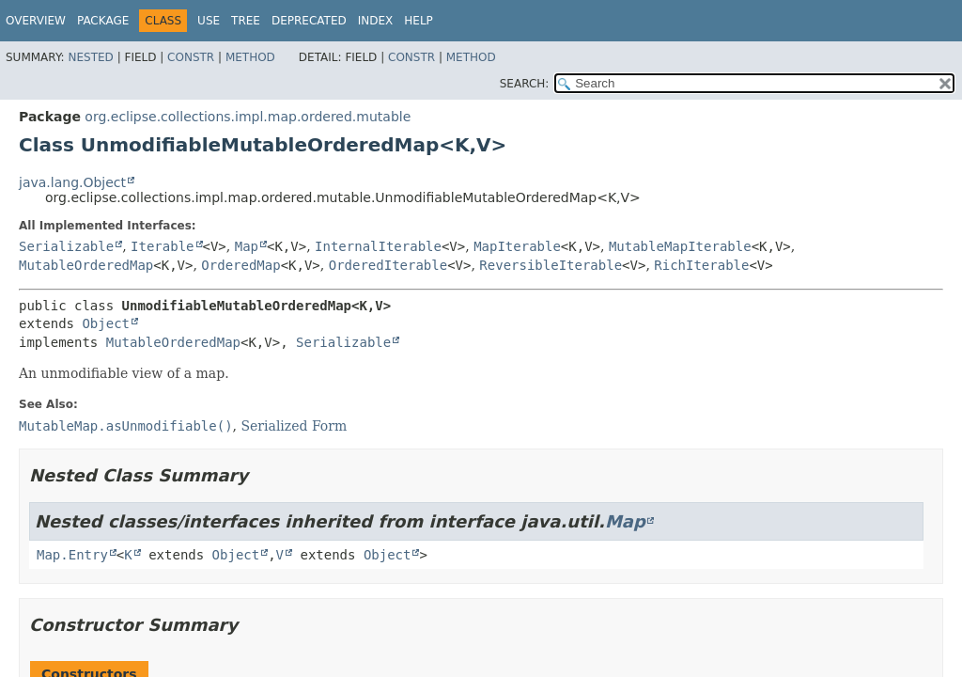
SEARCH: (525, 83)
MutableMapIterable (680, 246)
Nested (90, 57)
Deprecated (309, 20)
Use (208, 20)
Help (418, 20)
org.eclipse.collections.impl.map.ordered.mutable (248, 116)
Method (250, 57)
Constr (190, 57)
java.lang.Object (72, 182)
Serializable (66, 246)
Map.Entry (72, 554)
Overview (36, 20)
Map (246, 246)
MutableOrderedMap (86, 265)
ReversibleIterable (550, 265)
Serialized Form (293, 425)
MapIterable (517, 246)
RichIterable (701, 265)
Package (103, 20)
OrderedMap (240, 265)
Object (106, 323)
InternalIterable (378, 246)
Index (376, 20)
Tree (245, 20)
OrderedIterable (388, 265)
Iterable (162, 246)
